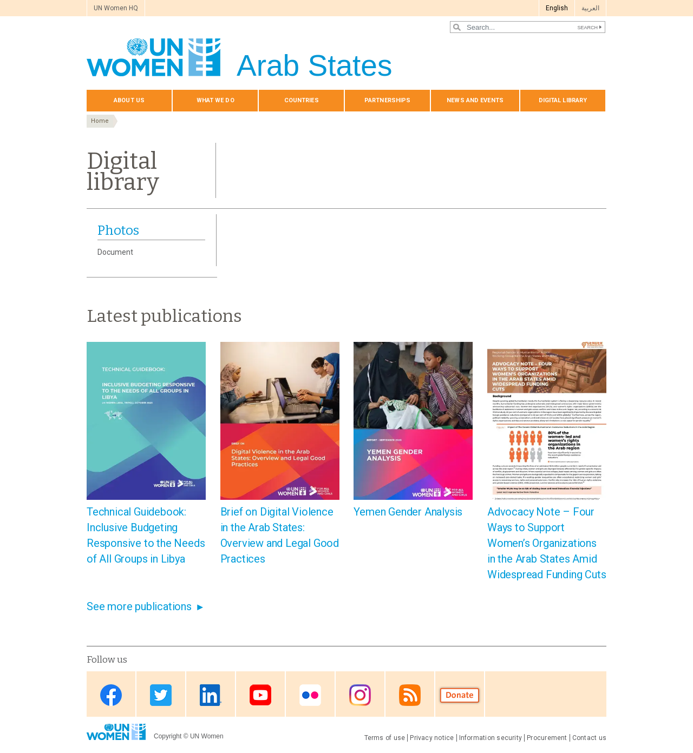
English (557, 8)
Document (115, 252)
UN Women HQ (116, 8)
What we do (215, 100)
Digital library (563, 100)
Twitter (160, 695)
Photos (118, 230)
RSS (409, 695)
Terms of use (385, 738)
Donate (459, 695)
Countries (301, 100)
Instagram (360, 695)
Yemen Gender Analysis (408, 511)
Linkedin (210, 695)
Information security (490, 738)
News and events (475, 100)
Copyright (167, 736)
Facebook (111, 695)
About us (129, 100)
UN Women (207, 736)
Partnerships (387, 100)
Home (100, 120)
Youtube (260, 695)
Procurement (547, 738)
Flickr (310, 695)
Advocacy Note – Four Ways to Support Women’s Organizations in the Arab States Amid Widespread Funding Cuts (546, 543)
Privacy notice (432, 738)
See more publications (139, 606)
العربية (590, 8)
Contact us (589, 738)
